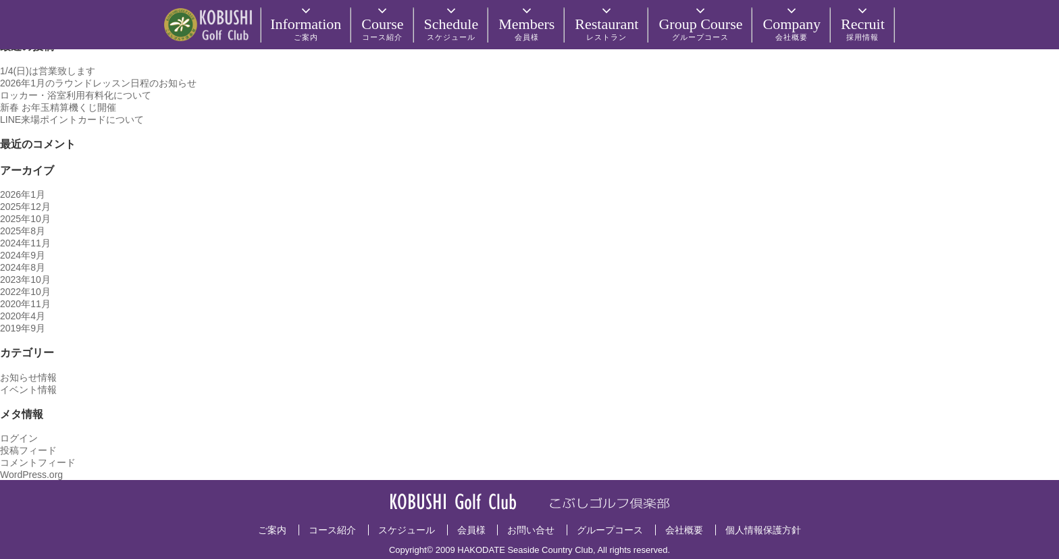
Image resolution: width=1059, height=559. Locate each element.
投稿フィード (28, 450)
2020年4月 (22, 316)
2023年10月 (25, 279)
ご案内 (272, 530)
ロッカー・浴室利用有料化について (75, 95)
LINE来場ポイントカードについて (72, 119)
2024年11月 (25, 243)
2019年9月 (22, 328)
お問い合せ (530, 530)
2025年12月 (25, 206)
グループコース (610, 530)
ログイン (19, 438)
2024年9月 (22, 255)
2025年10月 (25, 218)
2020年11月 (25, 303)
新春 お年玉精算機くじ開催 (58, 107)
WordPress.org (31, 474)
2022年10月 (25, 291)
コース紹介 (332, 530)
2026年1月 (22, 194)
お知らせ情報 (28, 377)
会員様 (471, 530)
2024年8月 (22, 267)
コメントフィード (38, 462)
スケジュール (406, 530)
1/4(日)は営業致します (47, 70)
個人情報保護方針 (763, 530)
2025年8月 (22, 230)
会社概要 (684, 530)
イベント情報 (28, 389)
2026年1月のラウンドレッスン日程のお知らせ (98, 83)
